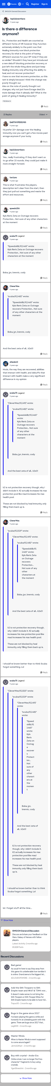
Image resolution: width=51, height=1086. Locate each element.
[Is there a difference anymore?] (18, 125)
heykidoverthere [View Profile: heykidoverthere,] (17, 19)
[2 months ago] (34, 978)
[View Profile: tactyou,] (5, 179)
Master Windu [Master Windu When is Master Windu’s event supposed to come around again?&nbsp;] (18, 1036)
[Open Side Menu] (4, 4)
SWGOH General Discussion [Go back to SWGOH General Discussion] (14, 11)
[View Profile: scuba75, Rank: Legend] (5, 237)
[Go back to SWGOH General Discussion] (29, 931)
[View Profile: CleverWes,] (5, 287)
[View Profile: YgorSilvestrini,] (7, 1057)
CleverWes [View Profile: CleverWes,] (14, 286)
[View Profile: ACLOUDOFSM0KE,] (7, 967)
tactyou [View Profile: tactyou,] (13, 177)
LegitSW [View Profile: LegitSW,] (14, 1026)
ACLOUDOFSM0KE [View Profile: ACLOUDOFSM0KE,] (19, 978)
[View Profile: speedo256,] (5, 210)
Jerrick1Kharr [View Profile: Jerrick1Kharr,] (16, 1046)
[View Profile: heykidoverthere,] (5, 20)
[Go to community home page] (12, 4)
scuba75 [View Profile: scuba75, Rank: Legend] (13, 236)
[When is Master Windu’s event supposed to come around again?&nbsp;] (29, 1041)
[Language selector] (21, 4)
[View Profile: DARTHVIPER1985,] (5, 124)
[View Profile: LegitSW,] (7, 1015)
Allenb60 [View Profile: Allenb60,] (14, 362)
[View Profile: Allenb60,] (5, 363)
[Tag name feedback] (7, 101)
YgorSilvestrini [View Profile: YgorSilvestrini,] (17, 1068)
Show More (7, 920)
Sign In (44, 4)
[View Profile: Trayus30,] (7, 990)
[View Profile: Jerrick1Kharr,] (7, 1038)
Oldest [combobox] (43, 114)
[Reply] (44, 106)
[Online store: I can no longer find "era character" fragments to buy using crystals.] (29, 1062)
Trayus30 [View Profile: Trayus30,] (15, 1003)
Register (35, 4)
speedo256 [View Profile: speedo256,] (15, 208)
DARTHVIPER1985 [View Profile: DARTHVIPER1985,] (18, 122)
